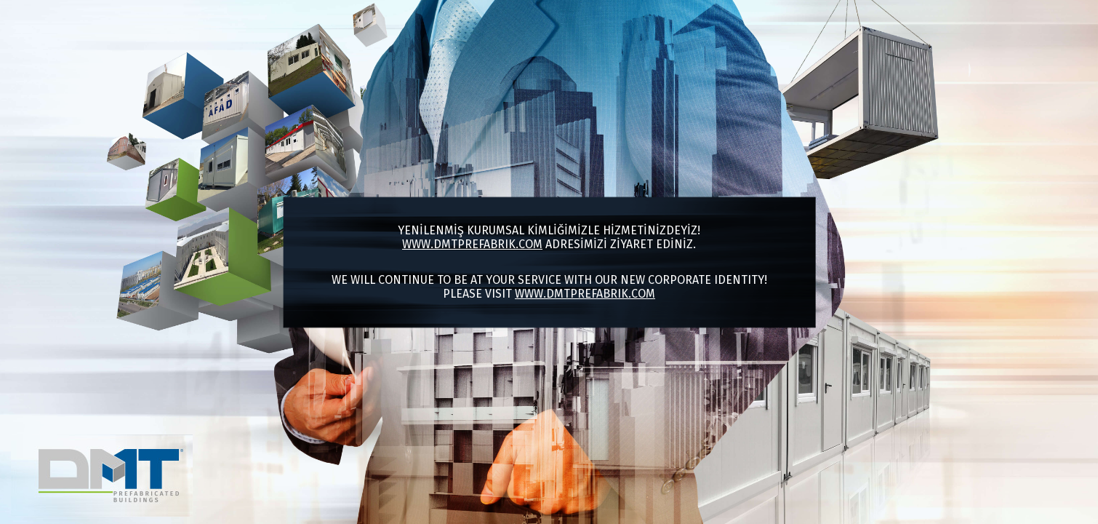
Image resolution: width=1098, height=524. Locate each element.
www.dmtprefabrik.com (472, 244)
